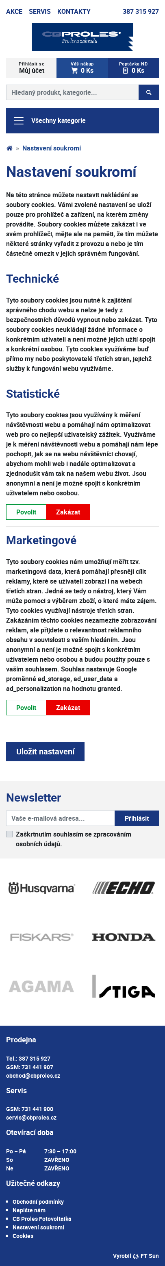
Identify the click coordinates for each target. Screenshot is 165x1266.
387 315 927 (141, 11)
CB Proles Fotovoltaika (42, 1218)
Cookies (23, 1236)
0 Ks (82, 68)
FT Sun (145, 1255)
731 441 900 (37, 1109)
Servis (40, 11)
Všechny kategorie (49, 121)
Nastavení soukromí (38, 1227)
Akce (14, 11)
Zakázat (68, 511)
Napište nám (29, 1210)
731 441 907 (37, 1067)
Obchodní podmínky (38, 1201)
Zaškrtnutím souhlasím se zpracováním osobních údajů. (73, 839)
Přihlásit (137, 818)
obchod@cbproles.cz (33, 1075)
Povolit (26, 511)
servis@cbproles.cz (31, 1117)
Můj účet (31, 68)
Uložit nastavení (45, 751)
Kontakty (74, 11)
